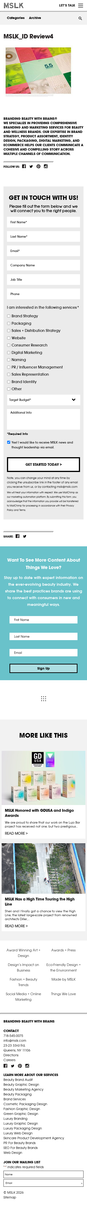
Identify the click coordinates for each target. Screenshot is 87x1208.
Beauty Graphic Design (21, 1084)
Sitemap (9, 1197)
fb (24, 166)
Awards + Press (63, 950)
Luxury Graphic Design (20, 1123)
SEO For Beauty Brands (20, 1148)
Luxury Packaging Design (22, 1128)
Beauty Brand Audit (18, 1080)
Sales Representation (30, 374)
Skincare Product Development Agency (33, 1138)
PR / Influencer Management (37, 367)
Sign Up (43, 668)
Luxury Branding (15, 1119)
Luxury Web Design (17, 1133)
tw (31, 166)
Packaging (21, 323)
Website (19, 338)
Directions (11, 1055)
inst (46, 166)
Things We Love (63, 994)
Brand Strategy (25, 316)
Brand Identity (24, 382)
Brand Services (14, 1099)
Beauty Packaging (17, 1094)
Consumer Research (30, 345)
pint (38, 166)
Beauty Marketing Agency (23, 1089)
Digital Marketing (27, 352)
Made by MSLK (64, 979)
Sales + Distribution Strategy (36, 330)
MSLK (21, 5)
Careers (9, 1060)
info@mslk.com (14, 1040)
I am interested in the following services (43, 307)
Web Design (12, 1153)
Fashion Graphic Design (21, 1109)
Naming (19, 360)
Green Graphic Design (20, 1114)
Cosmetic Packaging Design (25, 1104)
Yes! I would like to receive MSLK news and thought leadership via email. (42, 444)
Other (17, 389)
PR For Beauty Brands (19, 1143)
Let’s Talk (67, 5)
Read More (15, 833)
